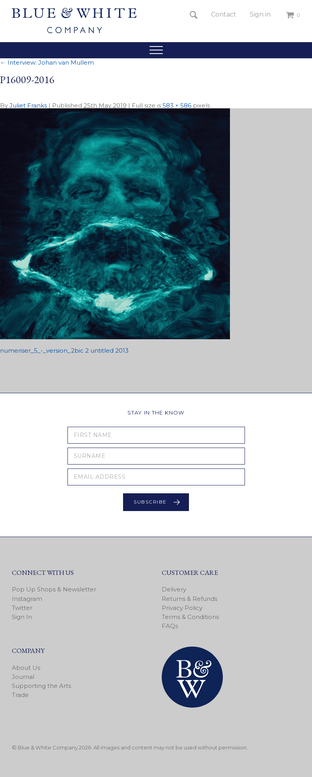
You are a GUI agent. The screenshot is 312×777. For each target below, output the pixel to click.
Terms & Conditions (190, 617)
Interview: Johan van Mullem (47, 62)
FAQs (170, 626)
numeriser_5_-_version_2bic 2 (44, 350)
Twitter (22, 608)
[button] (156, 50)
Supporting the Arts (41, 686)
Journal (23, 676)
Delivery (174, 589)
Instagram (27, 598)
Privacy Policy (182, 608)
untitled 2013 (109, 350)
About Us (26, 667)
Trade (20, 695)
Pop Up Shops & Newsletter (54, 589)
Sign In (22, 617)
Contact (223, 14)
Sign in (260, 14)
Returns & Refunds (189, 598)
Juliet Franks (28, 105)
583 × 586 (177, 105)
